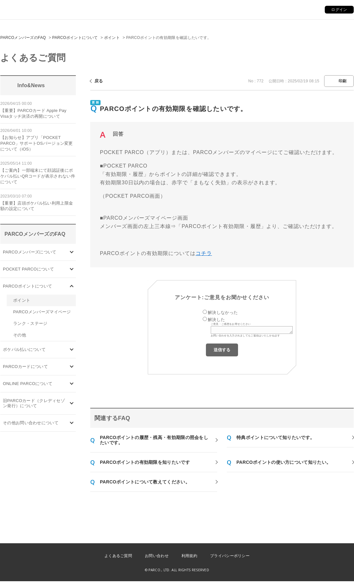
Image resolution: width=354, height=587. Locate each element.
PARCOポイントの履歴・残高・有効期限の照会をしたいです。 (154, 440)
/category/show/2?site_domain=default (72, 286)
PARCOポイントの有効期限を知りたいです (145, 462)
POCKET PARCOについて (28, 269)
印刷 (343, 81)
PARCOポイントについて (75, 37)
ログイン (339, 9)
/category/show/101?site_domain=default (72, 367)
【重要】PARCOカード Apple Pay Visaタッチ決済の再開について (33, 113)
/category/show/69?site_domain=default (72, 384)
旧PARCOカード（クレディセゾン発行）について (34, 403)
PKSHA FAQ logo (319, 570)
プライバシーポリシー (230, 556)
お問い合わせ (157, 556)
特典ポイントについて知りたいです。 (275, 437)
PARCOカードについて (25, 366)
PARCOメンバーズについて (29, 252)
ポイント (112, 37)
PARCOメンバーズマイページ (42, 311)
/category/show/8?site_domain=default (72, 423)
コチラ (204, 253)
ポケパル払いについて (24, 349)
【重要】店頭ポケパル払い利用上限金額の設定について (36, 206)
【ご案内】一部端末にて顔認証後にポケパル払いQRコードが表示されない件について (37, 176)
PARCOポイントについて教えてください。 (145, 481)
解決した (216, 319)
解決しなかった (223, 312)
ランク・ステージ (30, 323)
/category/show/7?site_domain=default (72, 403)
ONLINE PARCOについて (27, 383)
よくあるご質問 (118, 556)
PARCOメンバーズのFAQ (23, 37)
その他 (19, 335)
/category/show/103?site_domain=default (72, 252)
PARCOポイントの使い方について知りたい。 (283, 462)
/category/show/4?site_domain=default (72, 269)
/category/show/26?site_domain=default (72, 350)
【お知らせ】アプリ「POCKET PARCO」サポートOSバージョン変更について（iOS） (36, 143)
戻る (98, 80)
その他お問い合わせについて (30, 422)
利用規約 (189, 556)
